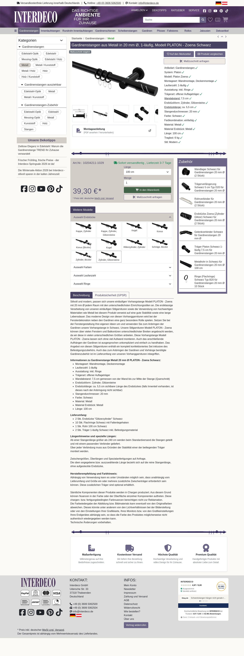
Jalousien (205, 30)
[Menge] (147, 183)
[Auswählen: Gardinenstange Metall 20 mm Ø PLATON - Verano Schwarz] (160, 244)
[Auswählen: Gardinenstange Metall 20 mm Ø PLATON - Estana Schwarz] (109, 230)
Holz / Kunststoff (31, 76)
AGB (126, 600)
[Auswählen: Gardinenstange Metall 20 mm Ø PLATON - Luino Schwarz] (109, 244)
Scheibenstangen (127, 30)
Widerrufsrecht (132, 607)
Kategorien (40, 40)
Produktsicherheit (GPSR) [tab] (111, 295)
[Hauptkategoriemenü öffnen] (15, 31)
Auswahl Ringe (122, 283)
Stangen (28, 129)
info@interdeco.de (148, 3)
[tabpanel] (122, 414)
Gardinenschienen (105, 30)
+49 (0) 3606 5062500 (108, 3)
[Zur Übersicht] (222, 36)
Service (194, 10)
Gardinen (147, 30)
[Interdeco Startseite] (36, 16)
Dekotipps (159, 10)
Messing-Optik (30, 59)
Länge (127, 167)
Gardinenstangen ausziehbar (41, 84)
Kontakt (128, 615)
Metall (25, 65)
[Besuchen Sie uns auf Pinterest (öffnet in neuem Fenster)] (221, 10)
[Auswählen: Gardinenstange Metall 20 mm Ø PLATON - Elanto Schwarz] (134, 244)
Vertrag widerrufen (136, 625)
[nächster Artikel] (225, 36)
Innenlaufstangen (50, 30)
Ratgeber (178, 10)
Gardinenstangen (28, 30)
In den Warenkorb (147, 190)
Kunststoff (29, 123)
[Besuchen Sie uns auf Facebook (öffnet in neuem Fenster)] (204, 10)
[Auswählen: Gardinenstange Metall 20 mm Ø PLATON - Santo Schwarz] (83, 230)
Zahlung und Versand (136, 596)
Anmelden (139, 10)
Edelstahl (51, 53)
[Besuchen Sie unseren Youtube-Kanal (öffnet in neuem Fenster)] (215, 10)
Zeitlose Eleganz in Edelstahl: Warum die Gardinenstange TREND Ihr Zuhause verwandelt (40, 150)
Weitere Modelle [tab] (83, 209)
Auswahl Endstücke (122, 217)
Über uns (129, 619)
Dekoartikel (222, 30)
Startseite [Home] (77, 38)
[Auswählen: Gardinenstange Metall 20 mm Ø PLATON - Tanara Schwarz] (83, 244)
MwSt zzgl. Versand (104, 198)
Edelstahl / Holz (53, 59)
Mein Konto (130, 585)
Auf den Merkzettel (179, 54)
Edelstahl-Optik (30, 53)
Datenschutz (131, 604)
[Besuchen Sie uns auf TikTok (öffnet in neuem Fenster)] (226, 10)
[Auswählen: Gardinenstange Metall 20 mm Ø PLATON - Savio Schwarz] (134, 230)
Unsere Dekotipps (42, 140)
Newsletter (130, 589)
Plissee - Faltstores (167, 30)
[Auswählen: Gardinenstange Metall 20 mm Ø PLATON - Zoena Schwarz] (109, 257)
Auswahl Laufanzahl (122, 275)
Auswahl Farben (122, 267)
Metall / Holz (28, 71)
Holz (45, 71)
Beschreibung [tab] (81, 295)
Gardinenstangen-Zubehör (39, 105)
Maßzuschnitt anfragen (194, 61)
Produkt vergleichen (210, 54)
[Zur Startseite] (38, 582)
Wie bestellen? (132, 611)
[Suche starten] (203, 20)
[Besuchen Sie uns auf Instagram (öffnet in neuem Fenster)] (209, 10)
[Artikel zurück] (218, 36)
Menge (127, 178)
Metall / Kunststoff (45, 65)
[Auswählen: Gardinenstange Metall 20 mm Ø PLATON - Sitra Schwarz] (160, 230)
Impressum (130, 592)
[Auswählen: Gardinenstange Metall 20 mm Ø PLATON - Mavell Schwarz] (83, 257)
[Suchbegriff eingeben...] (171, 20)
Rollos (187, 30)
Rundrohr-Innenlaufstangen (78, 30)
